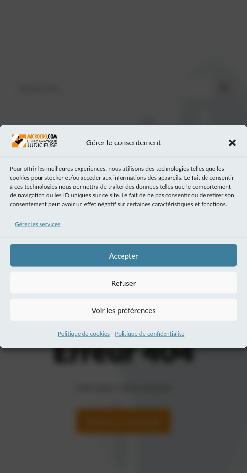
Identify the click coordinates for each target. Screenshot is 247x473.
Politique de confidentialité (149, 336)
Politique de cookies (84, 336)
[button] (232, 145)
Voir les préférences (123, 312)
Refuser (123, 285)
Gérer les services (37, 227)
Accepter (123, 258)
